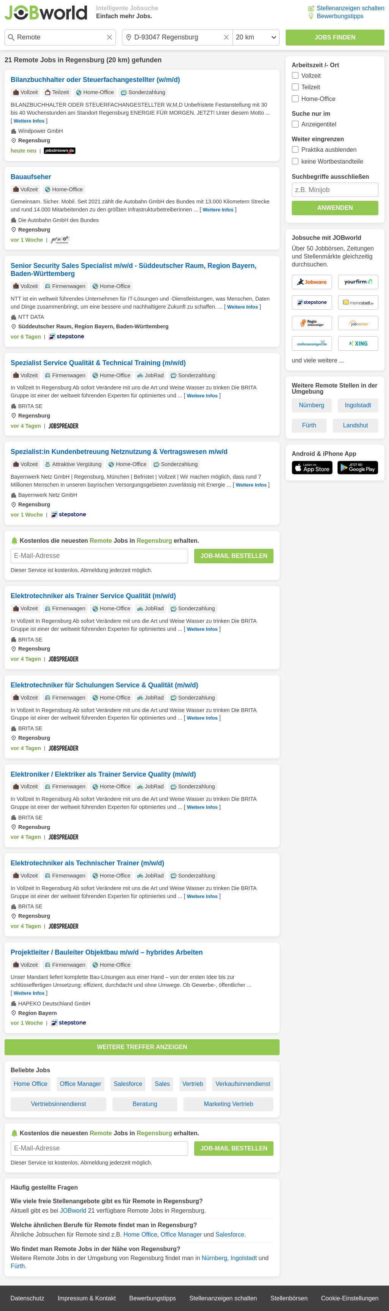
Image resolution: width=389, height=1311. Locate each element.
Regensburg (84, 60)
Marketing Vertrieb (228, 1104)
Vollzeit (311, 75)
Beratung (145, 1104)
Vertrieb (192, 1084)
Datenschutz (27, 1298)
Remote (26, 60)
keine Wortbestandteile (332, 161)
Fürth (18, 1266)
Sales (162, 1084)
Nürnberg (214, 1258)
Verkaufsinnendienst (243, 1084)
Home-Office (319, 99)
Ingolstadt (244, 1258)
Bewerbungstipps (340, 16)
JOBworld (73, 1210)
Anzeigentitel (319, 124)
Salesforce (128, 1084)
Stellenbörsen (289, 1298)
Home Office (30, 1084)
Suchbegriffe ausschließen (330, 176)
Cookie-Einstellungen (349, 1298)
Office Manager (80, 1084)
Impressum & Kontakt (87, 1298)
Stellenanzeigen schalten (350, 8)
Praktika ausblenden (329, 150)
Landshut (355, 425)
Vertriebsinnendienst (58, 1104)
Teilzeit (311, 87)
